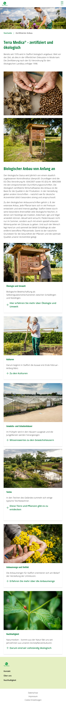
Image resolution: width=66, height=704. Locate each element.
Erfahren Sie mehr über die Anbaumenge (30, 581)
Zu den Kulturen (17, 373)
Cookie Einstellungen (33, 700)
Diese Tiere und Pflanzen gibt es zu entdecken (27, 507)
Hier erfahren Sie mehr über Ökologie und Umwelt (31, 305)
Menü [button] (62, 3)
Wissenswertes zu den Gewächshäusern (30, 440)
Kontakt (7, 671)
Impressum (33, 696)
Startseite (8, 33)
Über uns (8, 675)
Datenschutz (33, 693)
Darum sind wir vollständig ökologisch (29, 647)
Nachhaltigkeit (10, 680)
